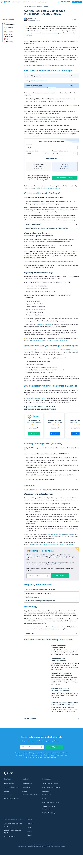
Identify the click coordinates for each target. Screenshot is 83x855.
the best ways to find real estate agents (60, 534)
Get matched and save (65, 178)
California (39, 6)
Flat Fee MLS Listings (48, 813)
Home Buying (26, 2)
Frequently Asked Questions (51, 787)
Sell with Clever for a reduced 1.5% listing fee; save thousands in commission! (49, 65)
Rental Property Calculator (50, 802)
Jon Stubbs (33, 18)
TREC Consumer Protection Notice (41, 846)
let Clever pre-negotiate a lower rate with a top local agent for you (47, 340)
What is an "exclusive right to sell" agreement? (40, 601)
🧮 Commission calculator (8, 28)
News (44, 799)
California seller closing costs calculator (48, 188)
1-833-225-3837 (9, 783)
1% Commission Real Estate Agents (12, 831)
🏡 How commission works (9, 23)
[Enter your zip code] (38, 576)
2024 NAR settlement (68, 218)
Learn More (54, 434)
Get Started (60, 576)
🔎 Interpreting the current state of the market (40, 479)
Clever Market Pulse (46, 629)
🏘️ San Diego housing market (8, 35)
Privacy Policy (21, 846)
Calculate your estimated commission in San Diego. (40, 51)
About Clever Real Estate (50, 783)
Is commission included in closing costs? (38, 593)
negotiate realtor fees (45, 117)
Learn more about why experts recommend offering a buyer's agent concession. (48, 261)
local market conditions (44, 324)
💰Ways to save (8, 31)
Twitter (29, 827)
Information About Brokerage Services (57, 846)
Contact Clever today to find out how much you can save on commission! (51, 544)
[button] (38, 575)
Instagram (30, 831)
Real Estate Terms (47, 795)
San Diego (46, 6)
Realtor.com (74, 627)
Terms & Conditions (29, 846)
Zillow (54, 627)
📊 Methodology (8, 42)
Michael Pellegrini (29, 621)
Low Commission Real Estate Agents (13, 825)
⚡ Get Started (33, 434)
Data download (30, 633)
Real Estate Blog (47, 791)
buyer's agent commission (39, 81)
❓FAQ (6, 39)
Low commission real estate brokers (35, 398)
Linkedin (29, 835)
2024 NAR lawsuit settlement (37, 119)
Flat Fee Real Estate (10, 836)
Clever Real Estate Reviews (30, 795)
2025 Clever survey (71, 350)
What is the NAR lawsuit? (33, 224)
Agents (24, 791)
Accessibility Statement (11, 799)
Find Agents (77, 2)
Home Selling (16, 2)
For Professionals (42, 2)
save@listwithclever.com (11, 787)
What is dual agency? (32, 597)
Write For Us (8, 795)
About (33, 2)
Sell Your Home (27, 783)
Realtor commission (30, 55)
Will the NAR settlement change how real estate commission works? (47, 228)
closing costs (64, 210)
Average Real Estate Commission (48, 808)
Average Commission (29, 6)
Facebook (30, 823)
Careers (6, 791)
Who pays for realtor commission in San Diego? (40, 589)
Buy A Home (26, 787)
